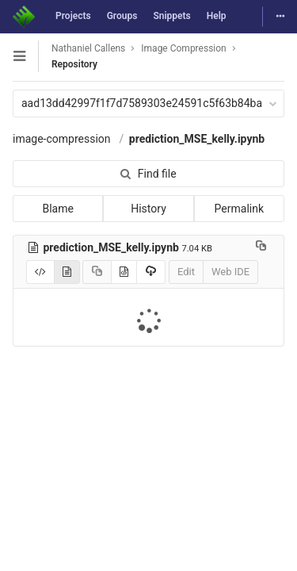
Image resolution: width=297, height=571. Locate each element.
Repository (74, 64)
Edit (186, 272)
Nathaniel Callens (88, 48)
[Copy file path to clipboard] (261, 247)
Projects (73, 15)
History (148, 208)
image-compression (62, 138)
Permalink (239, 208)
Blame (57, 208)
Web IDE (230, 272)
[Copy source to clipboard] (97, 272)
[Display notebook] (67, 272)
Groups (122, 15)
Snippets (171, 15)
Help (217, 15)
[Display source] (40, 272)
